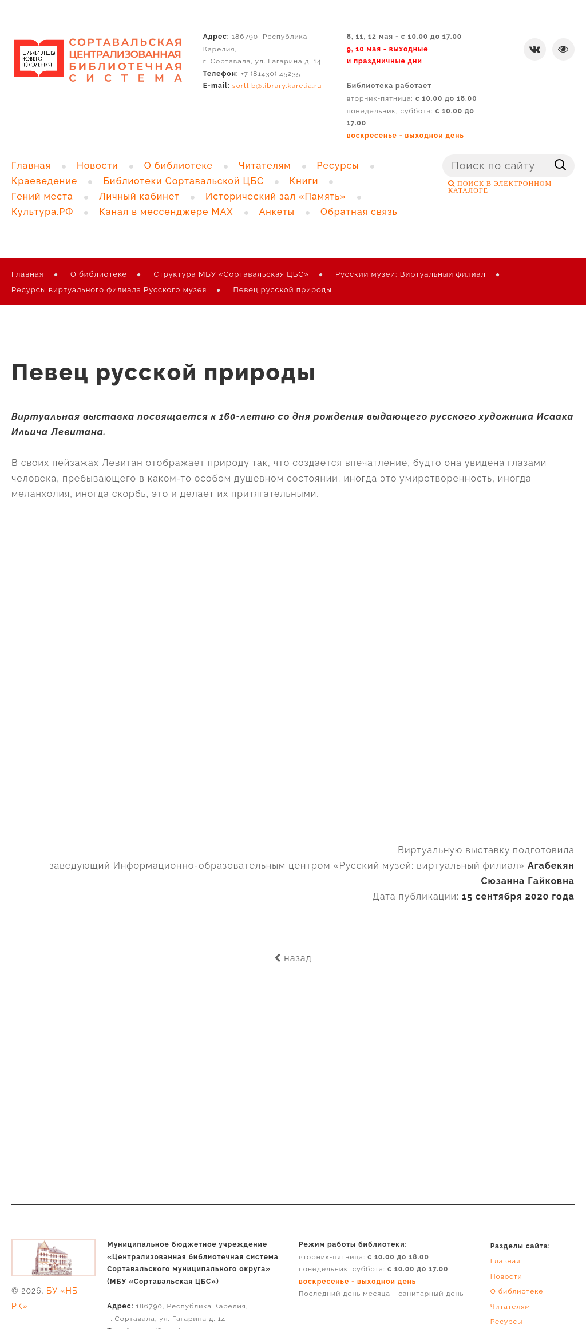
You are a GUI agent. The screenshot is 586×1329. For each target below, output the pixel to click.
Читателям (510, 1307)
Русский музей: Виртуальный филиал (410, 274)
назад (293, 958)
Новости (506, 1276)
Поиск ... (442, 154)
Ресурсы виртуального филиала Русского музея (109, 289)
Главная (27, 274)
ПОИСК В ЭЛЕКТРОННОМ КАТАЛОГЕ (500, 187)
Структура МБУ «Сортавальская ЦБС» (231, 274)
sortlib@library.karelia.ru (277, 86)
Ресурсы (506, 1322)
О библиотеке (98, 274)
